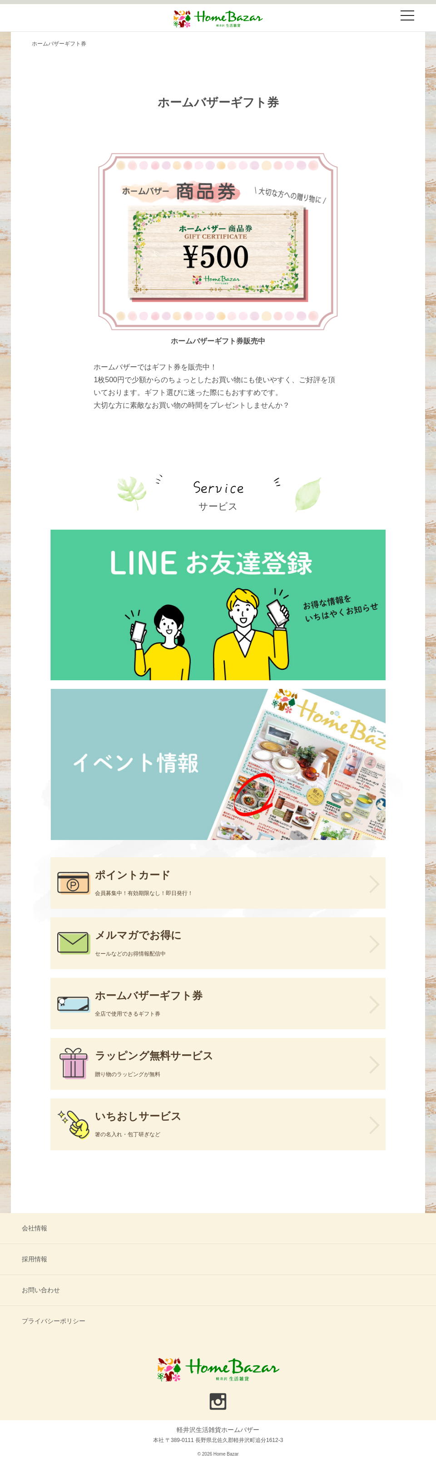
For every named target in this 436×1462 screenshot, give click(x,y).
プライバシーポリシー (53, 1321)
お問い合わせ (41, 1290)
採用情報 (34, 1259)
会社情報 (34, 1228)
